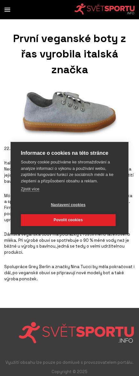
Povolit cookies (68, 220)
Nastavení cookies (68, 205)
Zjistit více (30, 189)
